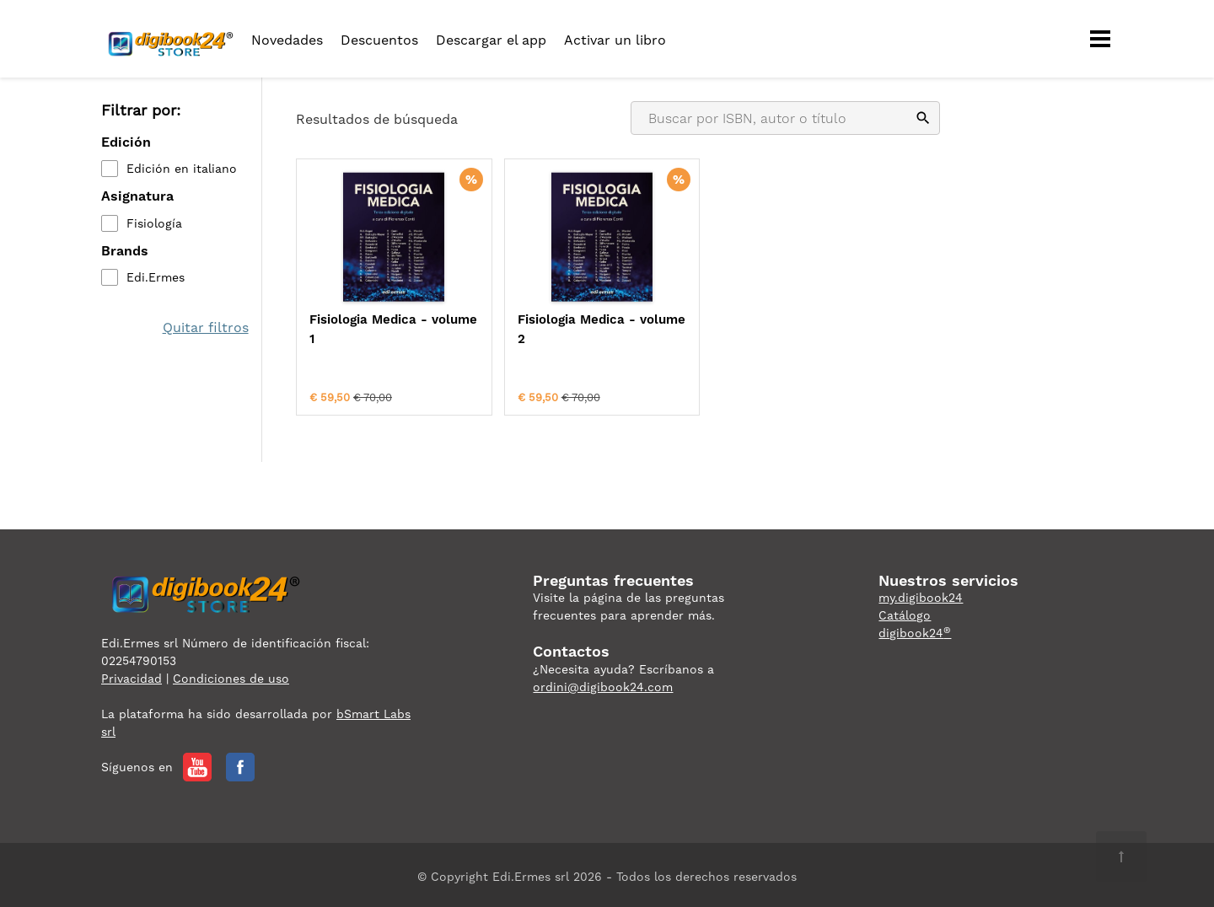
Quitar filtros (206, 327)
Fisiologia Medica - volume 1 (368, 329)
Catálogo (904, 612)
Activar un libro (615, 40)
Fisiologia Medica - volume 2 (533, 329)
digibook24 (914, 629)
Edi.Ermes (155, 277)
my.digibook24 (920, 594)
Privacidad (131, 674)
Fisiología (154, 223)
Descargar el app (491, 40)
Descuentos (379, 40)
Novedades (287, 40)
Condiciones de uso (231, 674)
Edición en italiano (181, 169)
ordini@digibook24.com (603, 683)
